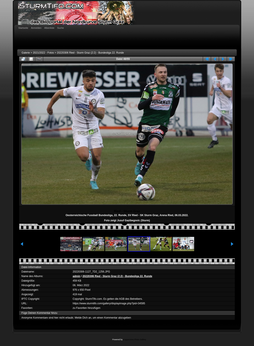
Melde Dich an (83, 317)
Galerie (26, 52)
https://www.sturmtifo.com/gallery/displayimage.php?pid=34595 (109, 303)
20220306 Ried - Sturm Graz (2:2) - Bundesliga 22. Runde (90, 52)
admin (76, 276)
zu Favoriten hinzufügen (86, 307)
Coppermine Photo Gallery (134, 339)
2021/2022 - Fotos (43, 52)
